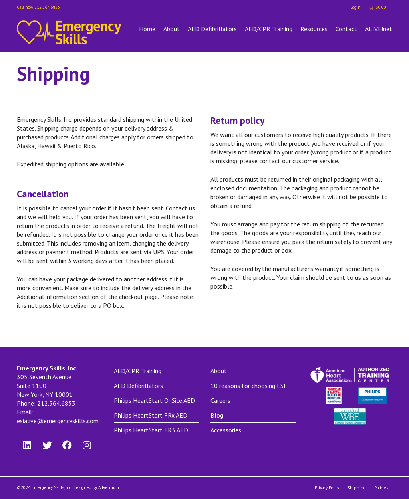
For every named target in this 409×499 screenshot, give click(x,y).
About (171, 29)
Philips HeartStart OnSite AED (154, 400)
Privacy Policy (327, 488)
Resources (314, 29)
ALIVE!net (378, 29)
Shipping (356, 488)
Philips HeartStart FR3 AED (151, 430)
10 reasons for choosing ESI (248, 386)
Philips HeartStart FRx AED (150, 415)
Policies (381, 488)
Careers (220, 400)
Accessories (225, 430)
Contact (346, 29)
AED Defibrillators (212, 29)
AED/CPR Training (268, 29)
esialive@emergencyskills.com (58, 421)
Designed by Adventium (96, 487)
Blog (216, 415)
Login (355, 7)
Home (147, 29)
